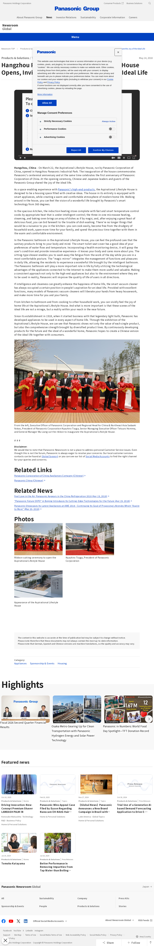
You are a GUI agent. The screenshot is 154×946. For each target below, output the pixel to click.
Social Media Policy (98, 934)
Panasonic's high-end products (76, 189)
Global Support (50, 456)
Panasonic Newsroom (20, 886)
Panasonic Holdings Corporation (17, 3)
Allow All (47, 103)
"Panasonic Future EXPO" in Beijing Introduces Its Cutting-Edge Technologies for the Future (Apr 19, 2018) (72, 501)
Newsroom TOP (8, 48)
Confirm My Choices (103, 150)
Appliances (20, 663)
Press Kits (124, 898)
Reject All (76, 150)
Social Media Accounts (98, 456)
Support (6, 934)
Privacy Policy (116, 934)
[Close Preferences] (5, 940)
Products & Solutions (29, 48)
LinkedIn (29, 930)
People (43, 906)
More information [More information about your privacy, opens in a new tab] (45, 94)
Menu (75, 37)
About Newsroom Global (118, 920)
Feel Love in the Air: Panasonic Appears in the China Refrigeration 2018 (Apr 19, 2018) (60, 496)
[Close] (118, 52)
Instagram (39, 930)
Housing (62, 663)
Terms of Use (30, 934)
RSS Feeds (143, 920)
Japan (145, 886)
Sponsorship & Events (42, 663)
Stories (122, 906)
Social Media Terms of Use (51, 934)
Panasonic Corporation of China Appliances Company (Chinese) (49, 475)
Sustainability (46, 898)
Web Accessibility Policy (76, 934)
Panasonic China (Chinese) (28, 480)
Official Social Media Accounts (48, 921)
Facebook (7, 930)
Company (82, 898)
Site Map (17, 934)
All (2, 898)
